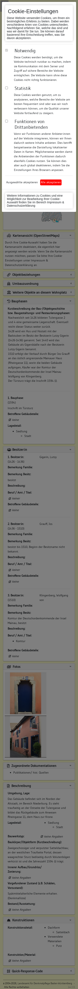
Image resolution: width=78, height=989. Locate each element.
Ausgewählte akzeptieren (22, 182)
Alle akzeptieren (51, 182)
